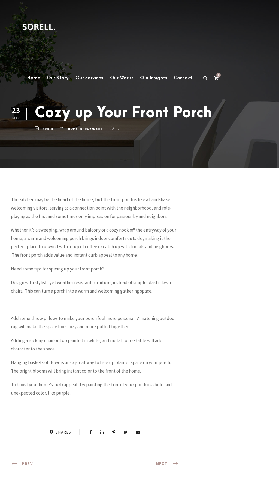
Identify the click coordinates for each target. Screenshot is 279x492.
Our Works (122, 77)
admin (48, 129)
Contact (183, 77)
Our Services (89, 77)
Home (33, 77)
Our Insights (153, 77)
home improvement (85, 129)
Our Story (58, 77)
